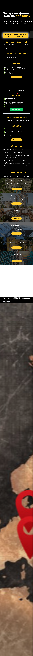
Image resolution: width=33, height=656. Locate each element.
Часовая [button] (16, 234)
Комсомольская (16, 259)
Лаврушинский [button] (16, 210)
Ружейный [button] (16, 284)
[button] (15, 35)
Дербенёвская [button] (16, 309)
